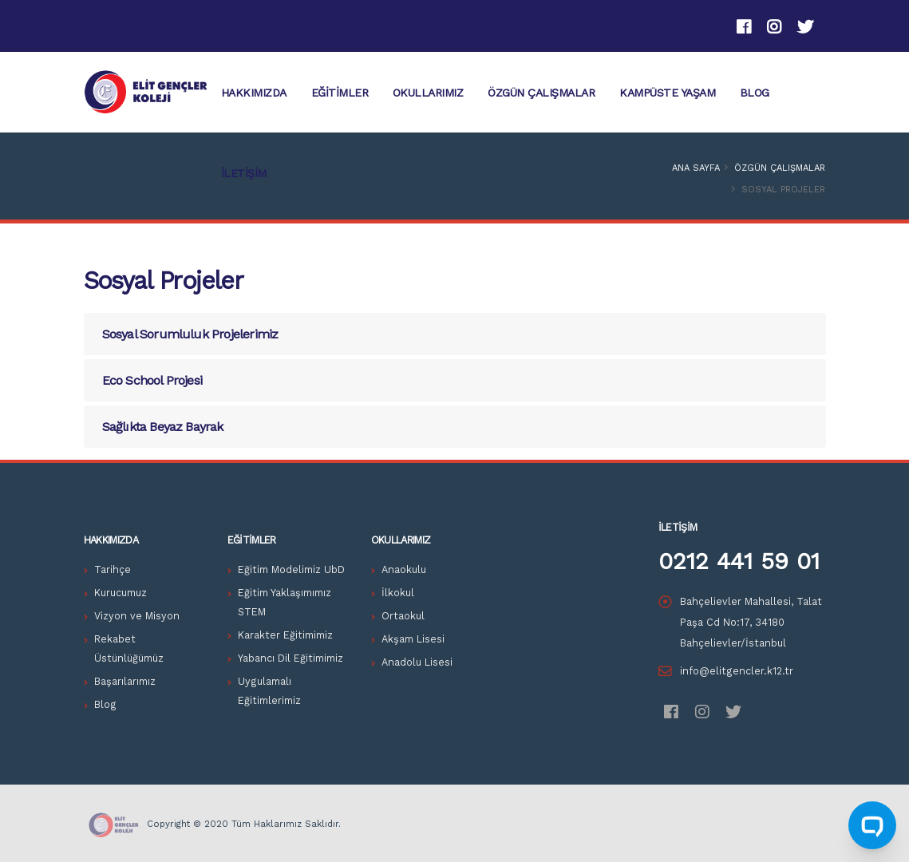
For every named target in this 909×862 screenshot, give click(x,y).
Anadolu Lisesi (417, 662)
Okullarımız (428, 92)
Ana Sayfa (696, 168)
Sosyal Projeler (163, 280)
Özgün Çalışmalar (541, 92)
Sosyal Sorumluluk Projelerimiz (190, 334)
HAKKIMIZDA (254, 92)
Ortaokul (403, 616)
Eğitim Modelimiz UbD (291, 569)
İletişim (244, 173)
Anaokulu (403, 569)
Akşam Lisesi (413, 639)
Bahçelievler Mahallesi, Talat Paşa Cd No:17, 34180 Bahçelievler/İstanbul (751, 622)
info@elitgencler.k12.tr (736, 671)
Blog (754, 92)
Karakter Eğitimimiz (285, 635)
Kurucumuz (120, 593)
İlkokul (397, 593)
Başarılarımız (125, 681)
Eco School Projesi (152, 380)
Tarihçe (112, 569)
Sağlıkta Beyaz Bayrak (162, 426)
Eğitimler (340, 92)
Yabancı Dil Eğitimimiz (290, 658)
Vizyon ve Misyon (137, 616)
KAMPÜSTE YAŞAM (667, 92)
